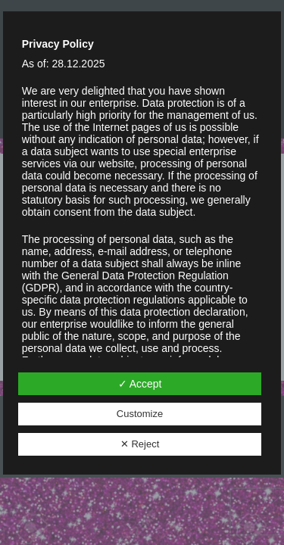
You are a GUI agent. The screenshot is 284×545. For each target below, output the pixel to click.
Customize (140, 413)
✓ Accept (140, 384)
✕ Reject (139, 444)
